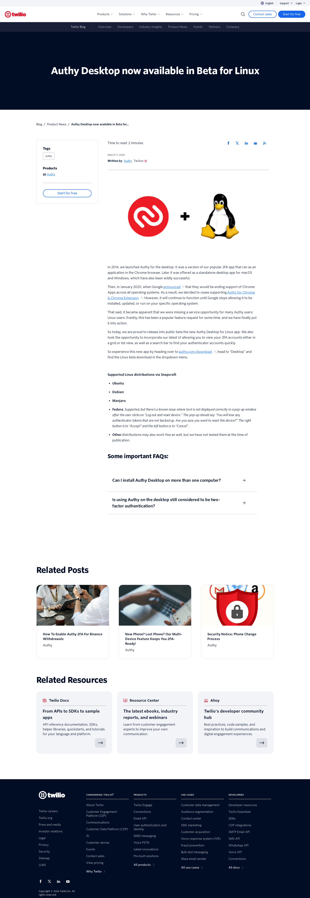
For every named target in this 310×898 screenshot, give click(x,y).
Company (232, 26)
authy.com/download (197, 352)
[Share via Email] (257, 143)
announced (174, 287)
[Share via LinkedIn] (248, 143)
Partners (214, 26)
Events (198, 26)
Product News (177, 26)
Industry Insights (150, 26)
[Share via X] (239, 143)
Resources (174, 14)
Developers (125, 26)
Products (104, 14)
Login (300, 3)
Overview (104, 26)
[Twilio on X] (51, 881)
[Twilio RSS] (266, 143)
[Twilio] (15, 14)
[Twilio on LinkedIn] (60, 881)
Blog (39, 124)
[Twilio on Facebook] (42, 881)
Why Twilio (150, 14)
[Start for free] (291, 14)
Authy (48, 156)
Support (286, 3)
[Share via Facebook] (229, 143)
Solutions (127, 14)
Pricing (195, 14)
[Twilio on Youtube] (69, 881)
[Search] (243, 14)
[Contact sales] (263, 14)
